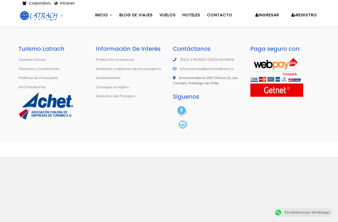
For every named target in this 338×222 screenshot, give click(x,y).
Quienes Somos (32, 59)
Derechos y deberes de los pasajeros (128, 68)
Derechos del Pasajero (115, 96)
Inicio (103, 15)
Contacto (219, 15)
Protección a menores (115, 59)
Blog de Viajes (136, 15)
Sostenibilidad (108, 77)
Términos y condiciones (38, 68)
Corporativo (37, 3)
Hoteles (191, 15)
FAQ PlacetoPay (32, 87)
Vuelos (167, 15)
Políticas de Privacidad (38, 77)
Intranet (64, 3)
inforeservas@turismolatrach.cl (207, 68)
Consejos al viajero (112, 87)
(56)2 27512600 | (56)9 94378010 (207, 59)
